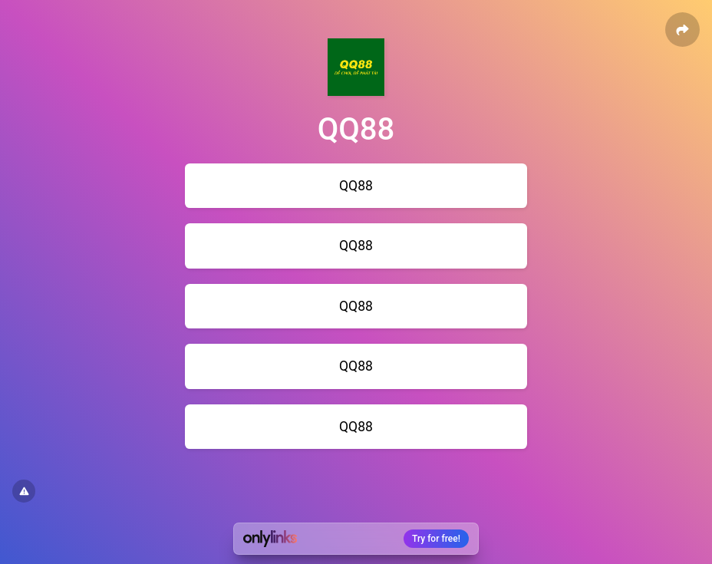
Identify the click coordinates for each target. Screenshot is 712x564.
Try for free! (436, 538)
